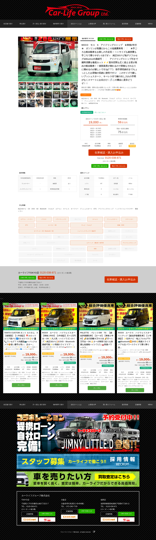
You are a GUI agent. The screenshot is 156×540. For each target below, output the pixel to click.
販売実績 (125, 24)
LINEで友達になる (47, 513)
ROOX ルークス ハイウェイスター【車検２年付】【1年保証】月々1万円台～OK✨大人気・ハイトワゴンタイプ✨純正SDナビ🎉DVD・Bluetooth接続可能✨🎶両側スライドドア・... (59, 339)
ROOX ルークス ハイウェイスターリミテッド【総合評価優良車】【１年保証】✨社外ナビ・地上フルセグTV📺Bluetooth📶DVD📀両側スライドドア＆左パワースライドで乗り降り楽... (134, 340)
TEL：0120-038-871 (29, 506)
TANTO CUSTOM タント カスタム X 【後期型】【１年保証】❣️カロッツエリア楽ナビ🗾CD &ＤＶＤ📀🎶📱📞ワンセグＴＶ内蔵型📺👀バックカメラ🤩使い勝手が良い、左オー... (21, 339)
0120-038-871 (113, 157)
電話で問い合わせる (124, 39)
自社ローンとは (76, 24)
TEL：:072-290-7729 (69, 506)
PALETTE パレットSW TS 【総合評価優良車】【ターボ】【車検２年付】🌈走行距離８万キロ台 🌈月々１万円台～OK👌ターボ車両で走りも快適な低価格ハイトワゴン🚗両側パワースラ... (96, 340)
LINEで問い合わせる (106, 39)
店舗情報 (138, 24)
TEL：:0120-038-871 (109, 506)
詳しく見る (21, 385)
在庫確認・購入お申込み (109, 152)
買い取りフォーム (109, 24)
